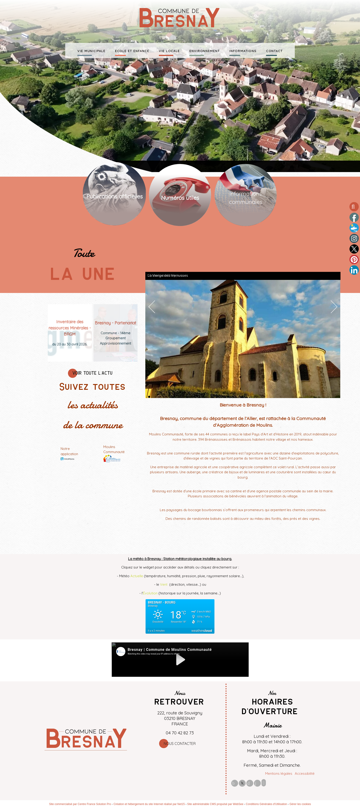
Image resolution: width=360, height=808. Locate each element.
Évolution (150, 593)
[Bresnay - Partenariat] (115, 323)
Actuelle (136, 576)
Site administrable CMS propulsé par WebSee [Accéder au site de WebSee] (215, 804)
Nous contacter (180, 743)
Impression (264, 782)
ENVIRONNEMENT (204, 50)
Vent (164, 584)
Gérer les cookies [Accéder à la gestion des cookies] (300, 804)
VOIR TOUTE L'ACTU (93, 373)
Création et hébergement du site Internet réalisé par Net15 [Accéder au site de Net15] (149, 804)
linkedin (257, 783)
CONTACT (274, 50)
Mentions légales (278, 773)
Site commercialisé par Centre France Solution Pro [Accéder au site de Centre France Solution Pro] (80, 804)
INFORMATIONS (242, 50)
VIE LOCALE (169, 50)
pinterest (249, 783)
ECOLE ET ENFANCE (132, 50)
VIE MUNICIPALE (91, 50)
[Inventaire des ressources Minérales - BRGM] (70, 328)
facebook (234, 783)
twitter (242, 783)
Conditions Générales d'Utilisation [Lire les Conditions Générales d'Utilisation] (266, 804)
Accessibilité (305, 773)
